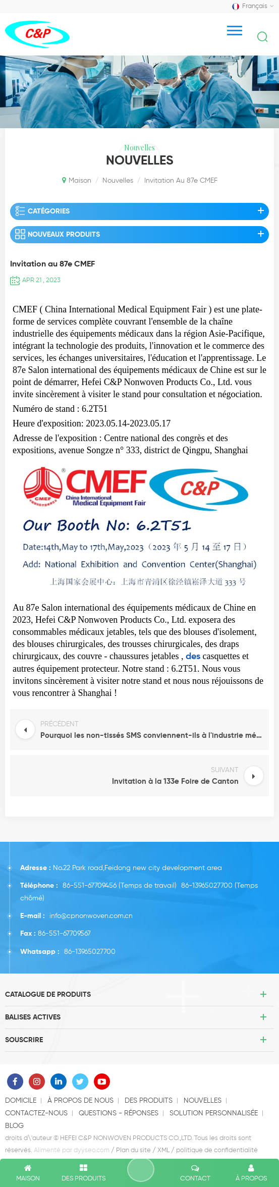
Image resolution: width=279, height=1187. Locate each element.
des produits (149, 1100)
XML (163, 1150)
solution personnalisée (214, 1113)
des (193, 656)
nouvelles (117, 180)
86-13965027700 (207, 885)
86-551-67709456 (90, 885)
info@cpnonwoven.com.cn (91, 916)
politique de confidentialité (217, 1150)
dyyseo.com (91, 1150)
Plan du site (133, 1150)
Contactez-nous (36, 1113)
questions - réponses (118, 1113)
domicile (20, 1100)
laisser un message (140, 1169)
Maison (76, 180)
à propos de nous (80, 1100)
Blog (14, 1125)
